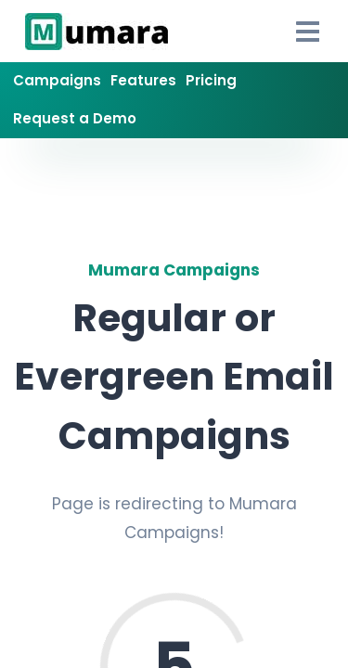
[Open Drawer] (308, 31)
